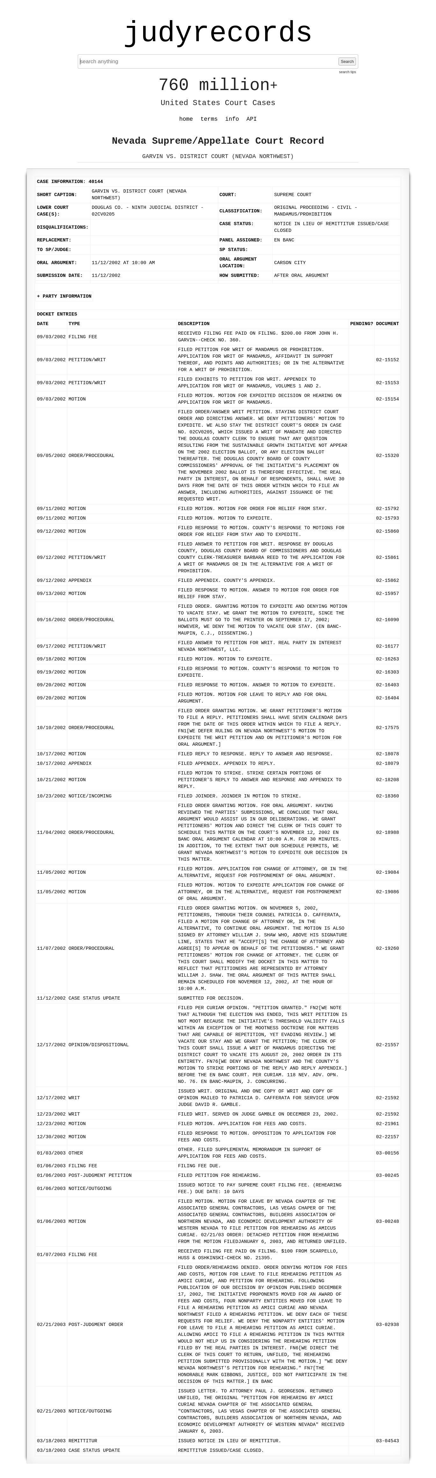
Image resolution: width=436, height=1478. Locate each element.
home (186, 119)
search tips (347, 72)
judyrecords (218, 33)
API (251, 119)
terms (209, 119)
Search (347, 61)
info (232, 119)
